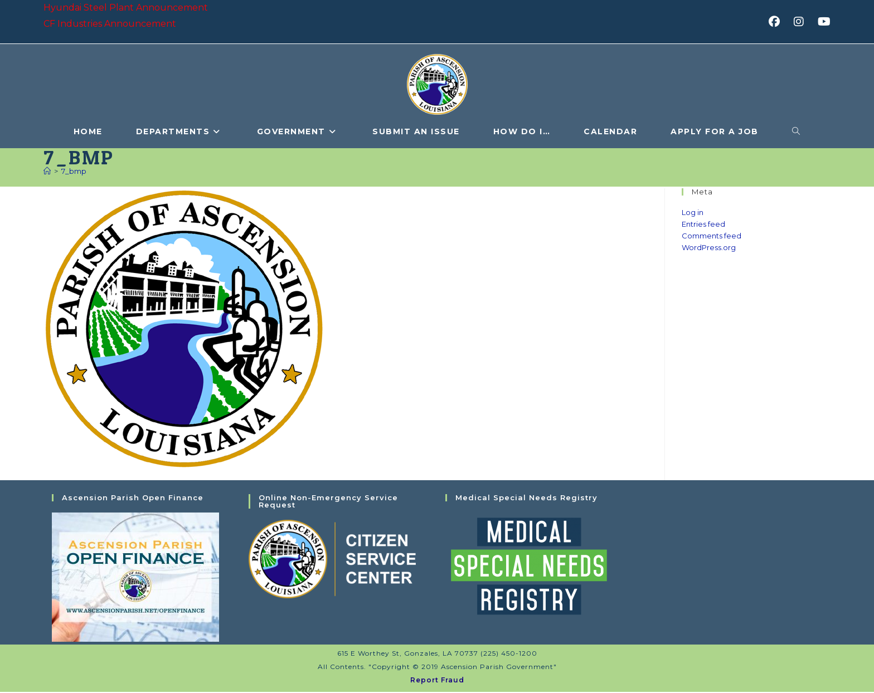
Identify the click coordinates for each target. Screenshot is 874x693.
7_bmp (73, 172)
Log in (692, 213)
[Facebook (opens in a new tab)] (777, 21)
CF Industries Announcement (109, 23)
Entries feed (703, 225)
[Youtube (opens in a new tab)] (822, 21)
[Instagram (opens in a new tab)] (802, 21)
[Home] (47, 172)
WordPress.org (709, 247)
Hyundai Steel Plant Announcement (125, 7)
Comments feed (711, 236)
